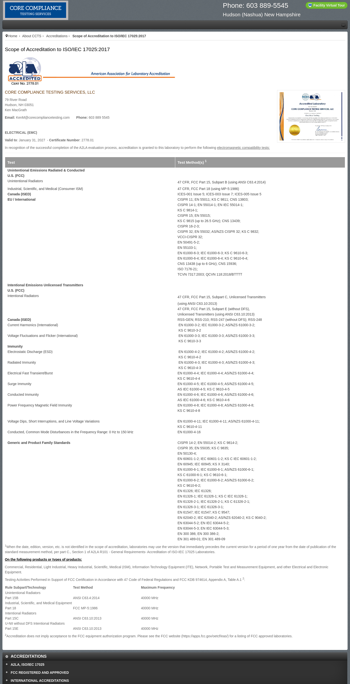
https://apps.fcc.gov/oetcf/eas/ (205, 636)
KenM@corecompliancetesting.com (43, 117)
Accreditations (57, 36)
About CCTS (31, 36)
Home (12, 36)
